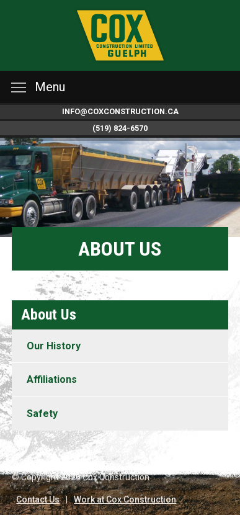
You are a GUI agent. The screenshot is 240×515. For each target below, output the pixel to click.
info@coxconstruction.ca (120, 111)
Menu (38, 86)
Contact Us (38, 499)
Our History (54, 346)
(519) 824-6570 (120, 128)
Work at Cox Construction (125, 499)
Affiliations (52, 379)
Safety (42, 413)
